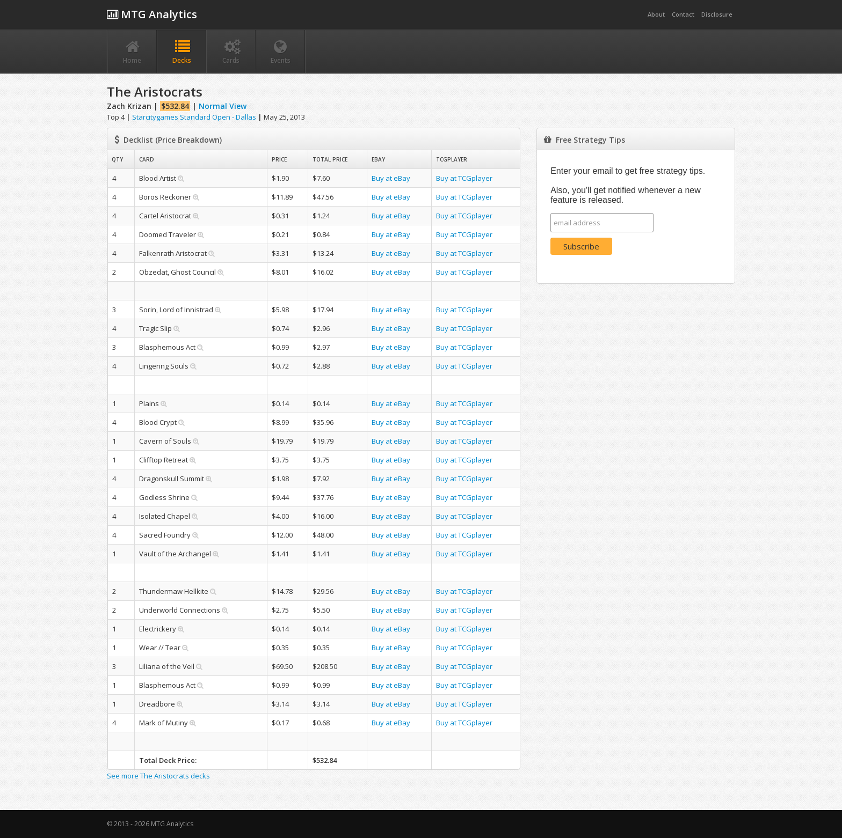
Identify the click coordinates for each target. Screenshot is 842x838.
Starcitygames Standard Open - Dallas (194, 117)
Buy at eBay (391, 178)
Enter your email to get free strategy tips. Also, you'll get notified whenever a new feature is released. (627, 185)
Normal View (222, 106)
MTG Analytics (152, 14)
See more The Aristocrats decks (158, 776)
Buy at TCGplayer (464, 178)
